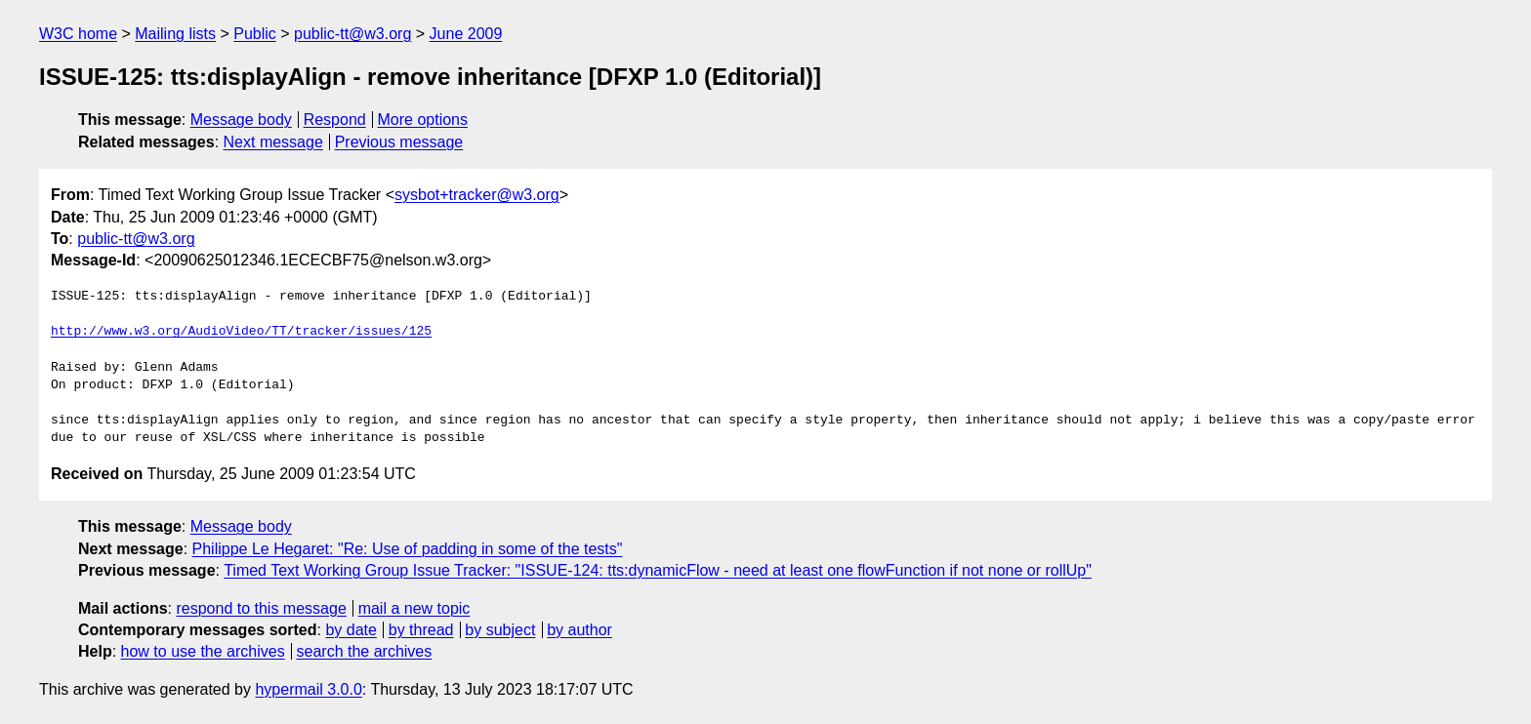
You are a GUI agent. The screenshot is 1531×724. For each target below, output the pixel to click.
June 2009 (466, 33)
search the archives (365, 651)
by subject (500, 630)
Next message (273, 142)
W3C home (78, 33)
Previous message (399, 142)
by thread (421, 630)
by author (579, 630)
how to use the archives (203, 651)
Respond (335, 119)
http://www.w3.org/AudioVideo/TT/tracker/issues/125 (241, 332)
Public (254, 33)
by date (350, 630)
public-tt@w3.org (352, 33)
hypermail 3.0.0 (308, 689)
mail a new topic (414, 608)
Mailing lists (175, 33)
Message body (241, 119)
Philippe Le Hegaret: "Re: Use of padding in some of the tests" (407, 549)
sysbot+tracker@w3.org (476, 194)
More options (423, 119)
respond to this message (261, 608)
